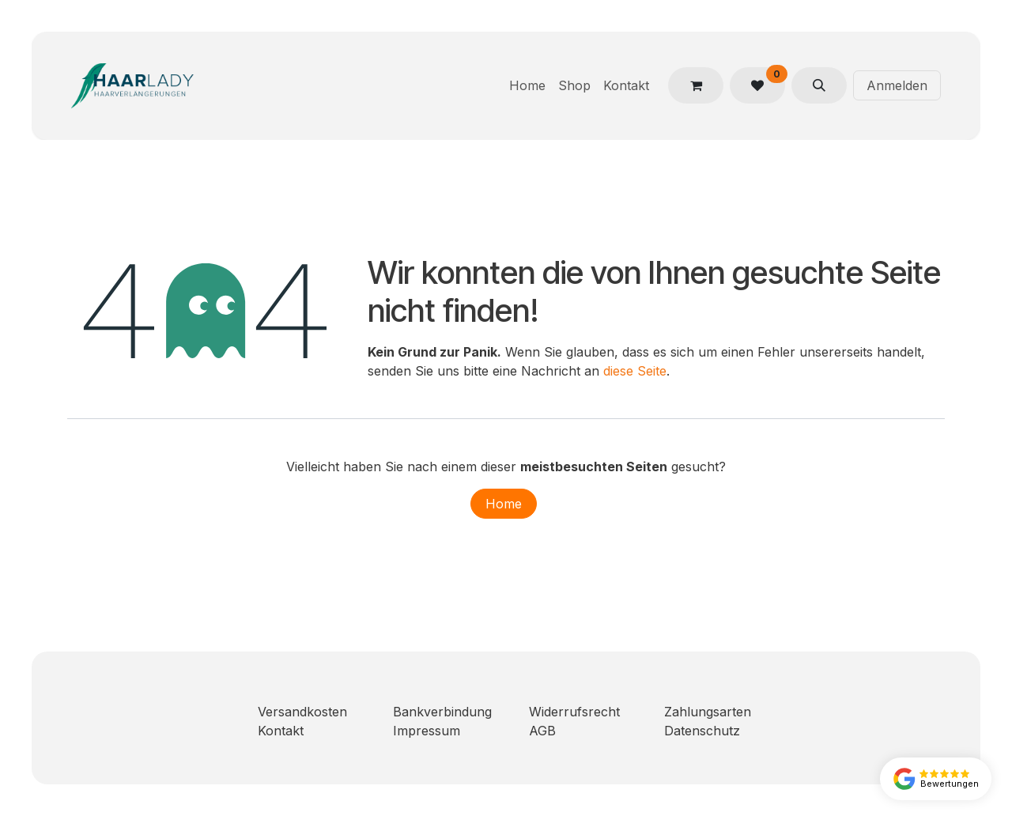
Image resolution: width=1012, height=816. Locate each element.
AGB (542, 731)
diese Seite (634, 371)
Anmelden (897, 85)
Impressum (426, 731)
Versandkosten (302, 712)
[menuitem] (527, 85)
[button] (819, 85)
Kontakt (281, 731)
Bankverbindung (442, 712)
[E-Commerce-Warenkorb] (695, 85)
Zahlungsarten (707, 712)
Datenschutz (702, 731)
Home (503, 504)
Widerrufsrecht (574, 712)
